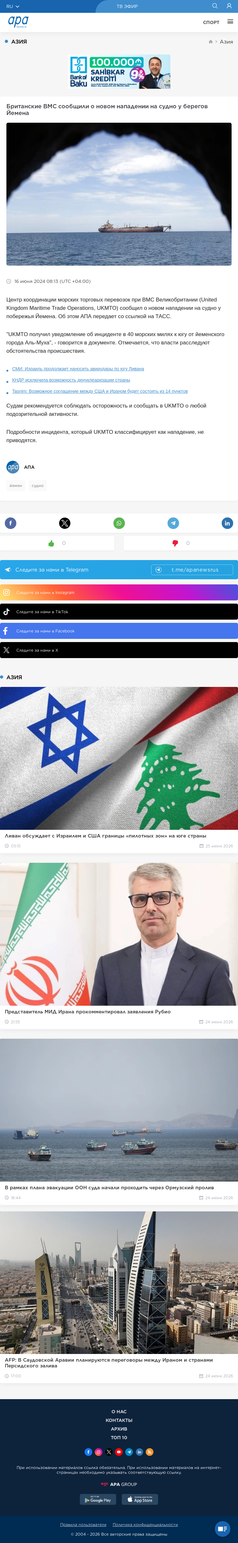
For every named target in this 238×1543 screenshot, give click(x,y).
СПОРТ (211, 22)
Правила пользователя (83, 1524)
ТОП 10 (119, 1437)
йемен (16, 485)
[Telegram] (129, 1452)
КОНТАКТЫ (119, 1420)
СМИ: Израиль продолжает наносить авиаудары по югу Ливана (78, 368)
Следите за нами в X (30, 650)
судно (38, 485)
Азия (226, 42)
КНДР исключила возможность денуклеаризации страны (71, 380)
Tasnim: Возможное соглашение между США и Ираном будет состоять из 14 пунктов (100, 391)
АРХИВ (119, 1429)
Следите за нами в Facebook (39, 631)
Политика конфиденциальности (145, 1524)
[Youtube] (119, 1452)
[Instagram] (99, 1452)
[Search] (214, 6)
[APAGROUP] (119, 1484)
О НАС (119, 1411)
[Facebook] (88, 1452)
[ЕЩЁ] (228, 22)
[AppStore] (140, 1500)
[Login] (229, 6)
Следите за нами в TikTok (35, 611)
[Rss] (149, 1452)
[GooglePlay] (98, 1500)
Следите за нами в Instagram (38, 592)
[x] (109, 1452)
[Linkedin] (139, 1452)
